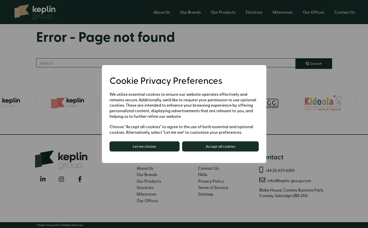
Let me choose (144, 146)
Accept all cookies (220, 146)
